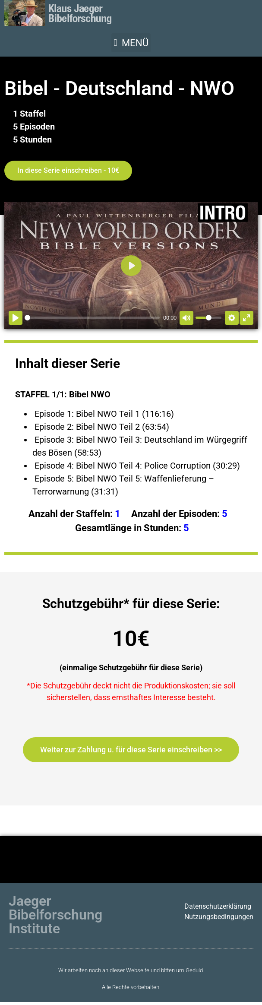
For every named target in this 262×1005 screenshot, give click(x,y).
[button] (131, 42)
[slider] (92, 318)
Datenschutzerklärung (217, 906)
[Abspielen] (15, 318)
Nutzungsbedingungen (218, 917)
